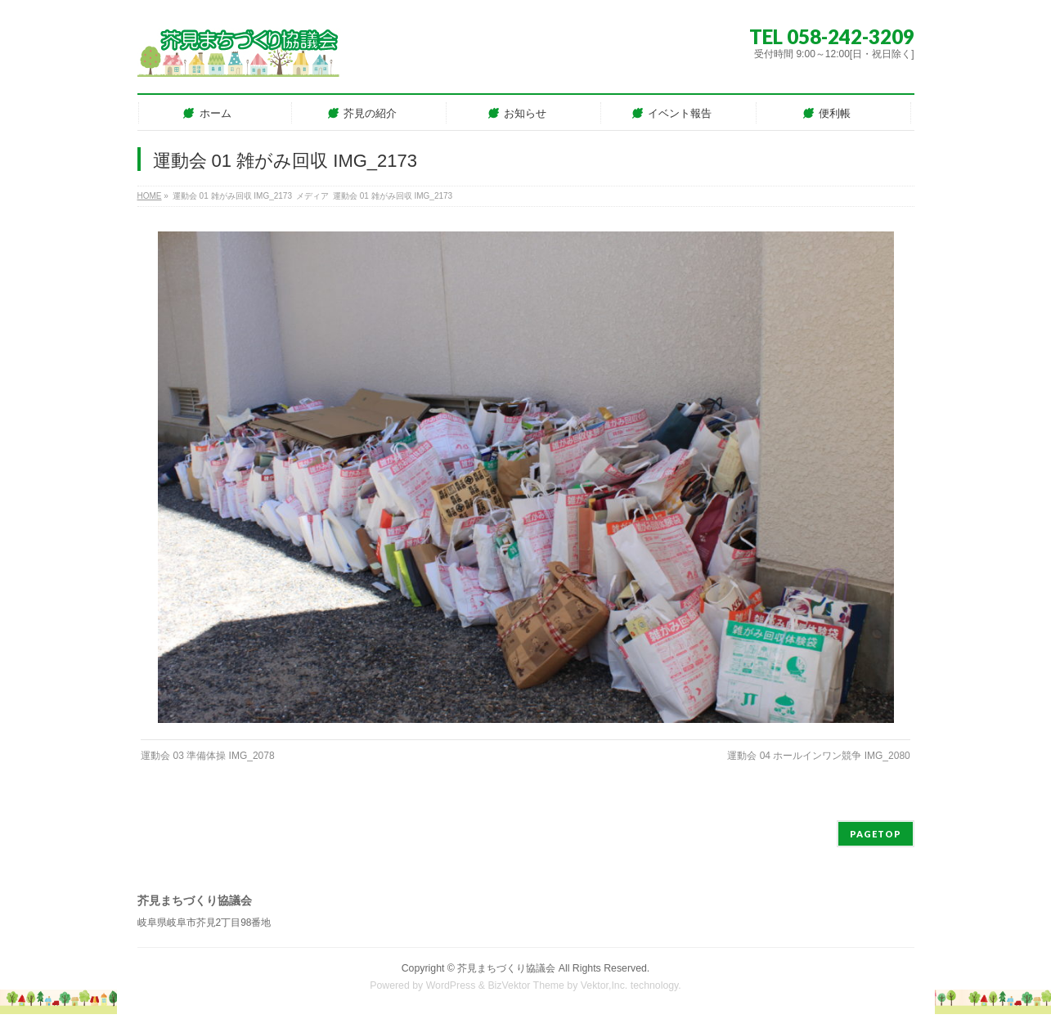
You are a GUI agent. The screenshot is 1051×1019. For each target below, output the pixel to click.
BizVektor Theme (525, 985)
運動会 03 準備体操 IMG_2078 (207, 755)
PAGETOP (875, 833)
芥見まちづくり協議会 (506, 968)
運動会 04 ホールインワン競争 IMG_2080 (818, 755)
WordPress (451, 985)
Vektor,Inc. (604, 985)
